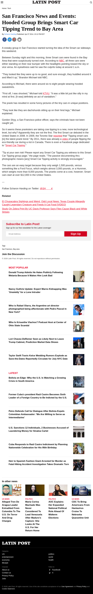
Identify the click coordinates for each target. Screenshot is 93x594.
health (51, 560)
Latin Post (46, 2)
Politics (29, 499)
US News (5, 499)
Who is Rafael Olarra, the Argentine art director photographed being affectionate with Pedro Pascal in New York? (38, 308)
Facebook (56, 570)
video (65, 139)
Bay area (16, 249)
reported (57, 135)
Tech (9, 8)
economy (6, 560)
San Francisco (7, 249)
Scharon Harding (10, 34)
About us (5, 570)
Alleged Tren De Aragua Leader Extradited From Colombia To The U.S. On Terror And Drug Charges (11, 511)
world (50, 557)
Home (4, 8)
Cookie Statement (8, 589)
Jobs (4, 578)
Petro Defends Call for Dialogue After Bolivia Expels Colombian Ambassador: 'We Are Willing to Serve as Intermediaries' (37, 414)
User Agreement (67, 586)
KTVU (46, 93)
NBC (61, 60)
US (3, 554)
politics (51, 554)
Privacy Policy (8, 576)
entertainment (7, 557)
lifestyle (5, 563)
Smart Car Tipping (15, 145)
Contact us (6, 573)
